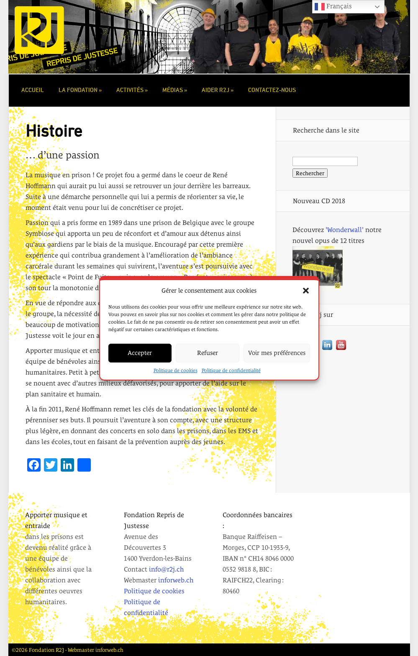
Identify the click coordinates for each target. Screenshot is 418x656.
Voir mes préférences (276, 353)
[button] (306, 291)
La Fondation (78, 90)
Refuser (207, 353)
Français (333, 7)
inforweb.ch (175, 580)
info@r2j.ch (166, 569)
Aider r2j (215, 90)
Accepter (140, 353)
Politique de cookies (175, 371)
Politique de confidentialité (231, 371)
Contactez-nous (272, 90)
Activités (130, 90)
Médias (172, 90)
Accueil (32, 90)
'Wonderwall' (345, 230)
